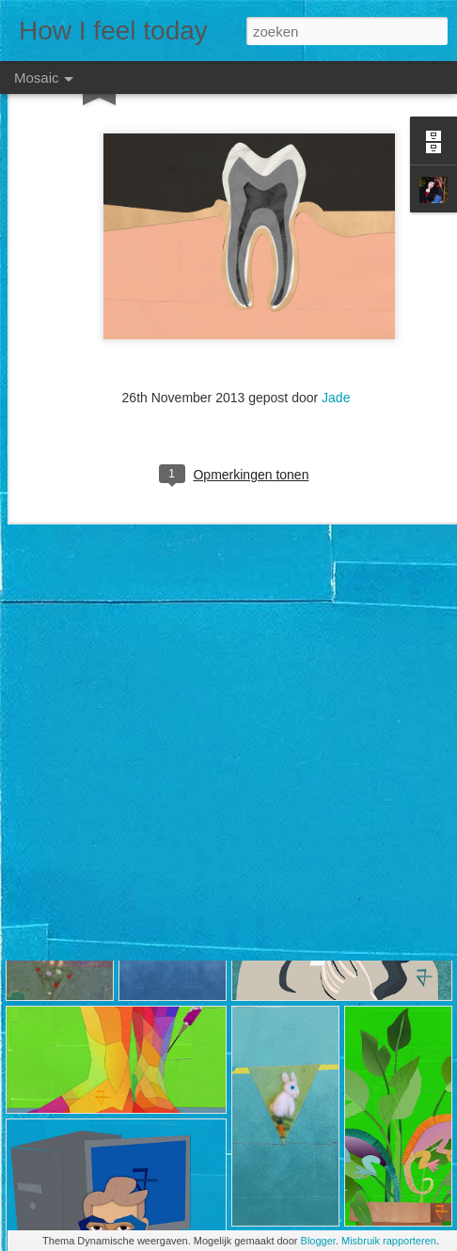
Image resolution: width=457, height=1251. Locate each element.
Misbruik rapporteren (388, 1240)
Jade (336, 339)
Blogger (318, 1240)
